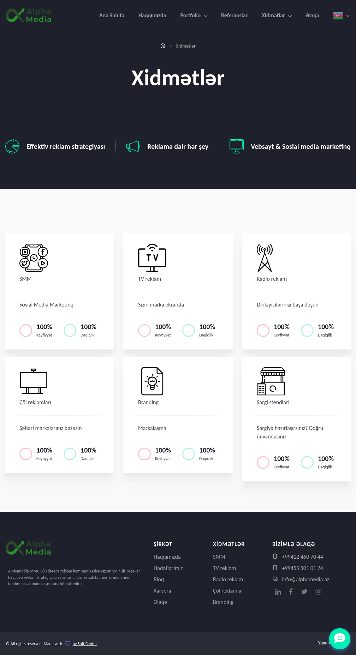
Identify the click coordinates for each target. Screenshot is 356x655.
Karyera (162, 590)
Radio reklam (228, 579)
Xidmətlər (273, 15)
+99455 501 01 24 (297, 568)
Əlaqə (312, 15)
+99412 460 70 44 (297, 556)
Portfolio (190, 15)
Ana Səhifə (111, 15)
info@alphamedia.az (300, 579)
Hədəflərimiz (168, 568)
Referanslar (234, 15)
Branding (223, 602)
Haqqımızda (152, 15)
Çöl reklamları (229, 590)
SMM (219, 556)
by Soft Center (85, 643)
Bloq (159, 579)
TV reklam (224, 568)
